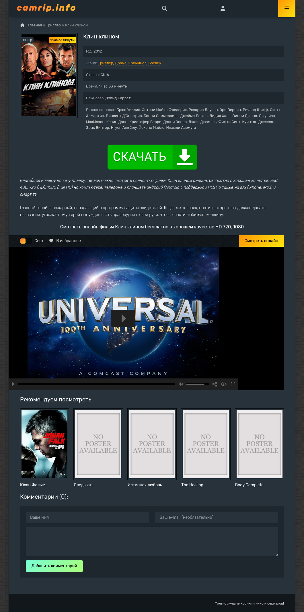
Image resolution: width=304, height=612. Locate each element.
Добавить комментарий (54, 566)
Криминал (137, 63)
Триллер (105, 63)
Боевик (154, 63)
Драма (120, 63)
